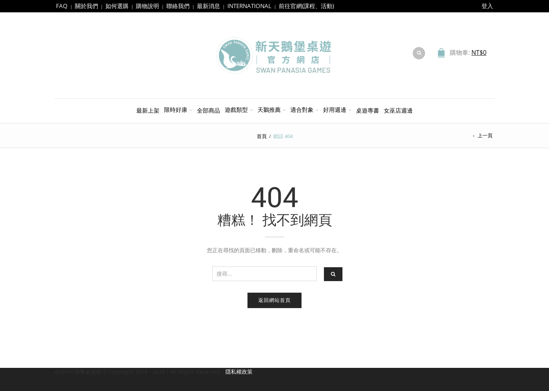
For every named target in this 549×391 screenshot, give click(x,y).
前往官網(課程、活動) (306, 6)
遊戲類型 (236, 109)
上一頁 (485, 135)
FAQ (62, 6)
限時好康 (175, 109)
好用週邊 (334, 109)
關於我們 (86, 6)
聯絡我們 (178, 6)
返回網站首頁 (274, 300)
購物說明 (147, 6)
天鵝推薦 (269, 109)
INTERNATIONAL (249, 6)
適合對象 (301, 109)
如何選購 (117, 6)
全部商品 (208, 110)
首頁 (262, 136)
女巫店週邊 (398, 110)
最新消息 (208, 6)
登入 (487, 6)
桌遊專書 (367, 110)
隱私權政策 (238, 371)
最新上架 (147, 110)
